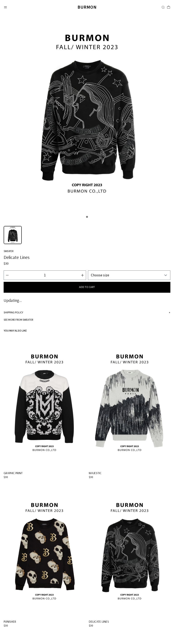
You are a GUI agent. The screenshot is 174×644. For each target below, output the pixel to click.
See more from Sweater (18, 320)
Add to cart (87, 287)
